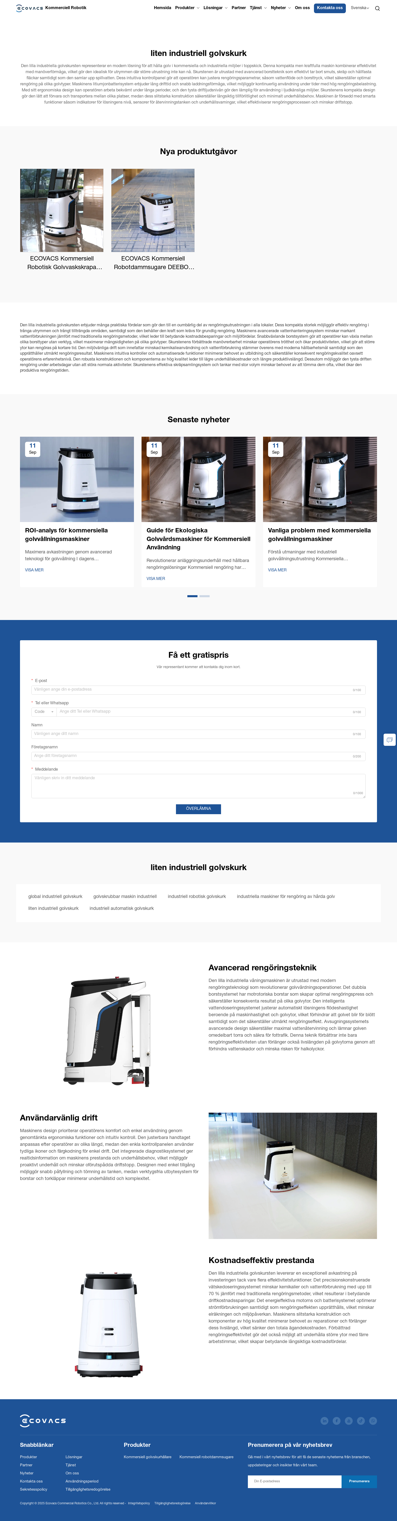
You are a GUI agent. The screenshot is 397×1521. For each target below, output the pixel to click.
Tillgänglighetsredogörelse (88, 1490)
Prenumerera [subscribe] (359, 1481)
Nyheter (278, 8)
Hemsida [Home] (162, 8)
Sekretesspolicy (33, 1490)
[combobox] (44, 712)
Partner (239, 8)
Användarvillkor (205, 1503)
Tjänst (256, 8)
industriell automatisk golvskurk (122, 909)
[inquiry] (390, 740)
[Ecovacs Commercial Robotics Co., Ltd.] (51, 8)
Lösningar (213, 8)
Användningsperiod (82, 1482)
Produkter (184, 8)
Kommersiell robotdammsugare (206, 1457)
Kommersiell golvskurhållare (147, 1457)
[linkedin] (324, 1421)
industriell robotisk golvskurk (197, 897)
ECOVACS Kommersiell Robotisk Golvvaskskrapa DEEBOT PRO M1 (61, 264)
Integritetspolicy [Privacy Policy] (139, 1503)
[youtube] (349, 1421)
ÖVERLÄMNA (198, 809)
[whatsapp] (373, 1421)
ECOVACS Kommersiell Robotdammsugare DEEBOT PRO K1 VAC (153, 264)
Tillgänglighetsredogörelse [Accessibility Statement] (172, 1503)
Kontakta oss (330, 8)
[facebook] (337, 1421)
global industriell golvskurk (55, 897)
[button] (192, 596)
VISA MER (34, 571)
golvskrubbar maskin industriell (125, 897)
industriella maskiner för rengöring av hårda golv (286, 897)
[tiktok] (361, 1421)
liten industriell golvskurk (53, 909)
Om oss (302, 8)
